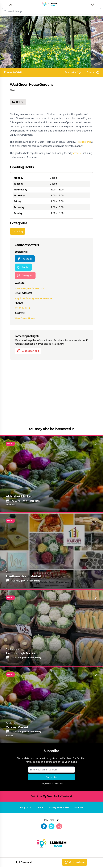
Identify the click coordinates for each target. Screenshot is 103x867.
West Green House (25, 318)
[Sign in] (11, 4)
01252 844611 (22, 308)
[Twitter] (51, 826)
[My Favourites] (92, 4)
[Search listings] (51, 11)
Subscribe (51, 777)
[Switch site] (60, 4)
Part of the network (51, 796)
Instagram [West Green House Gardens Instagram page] (25, 275)
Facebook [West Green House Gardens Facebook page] (24, 259)
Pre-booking (84, 141)
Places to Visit (13, 72)
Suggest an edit (28, 351)
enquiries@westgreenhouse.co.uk (33, 298)
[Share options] (93, 72)
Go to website (75, 862)
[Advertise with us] (98, 4)
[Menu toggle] (5, 4)
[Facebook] (44, 826)
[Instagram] (59, 826)
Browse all (24, 862)
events (77, 153)
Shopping (17, 231)
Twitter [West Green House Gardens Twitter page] (23, 267)
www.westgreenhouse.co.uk (30, 288)
